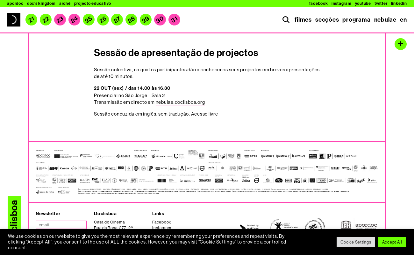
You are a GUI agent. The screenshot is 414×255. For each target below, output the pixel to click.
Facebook (318, 3)
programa (356, 19)
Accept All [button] (392, 242)
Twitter (381, 3)
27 (117, 20)
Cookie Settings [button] (355, 242)
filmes (303, 19)
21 (31, 19)
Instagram (342, 3)
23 (60, 20)
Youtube (363, 3)
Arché (65, 3)
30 (160, 20)
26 (103, 20)
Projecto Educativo (92, 3)
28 (131, 20)
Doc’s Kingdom (41, 3)
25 (88, 20)
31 (174, 20)
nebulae (385, 19)
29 (145, 20)
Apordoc (15, 3)
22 (46, 20)
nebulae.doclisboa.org (180, 102)
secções (327, 19)
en (403, 19)
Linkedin (399, 3)
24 (74, 20)
